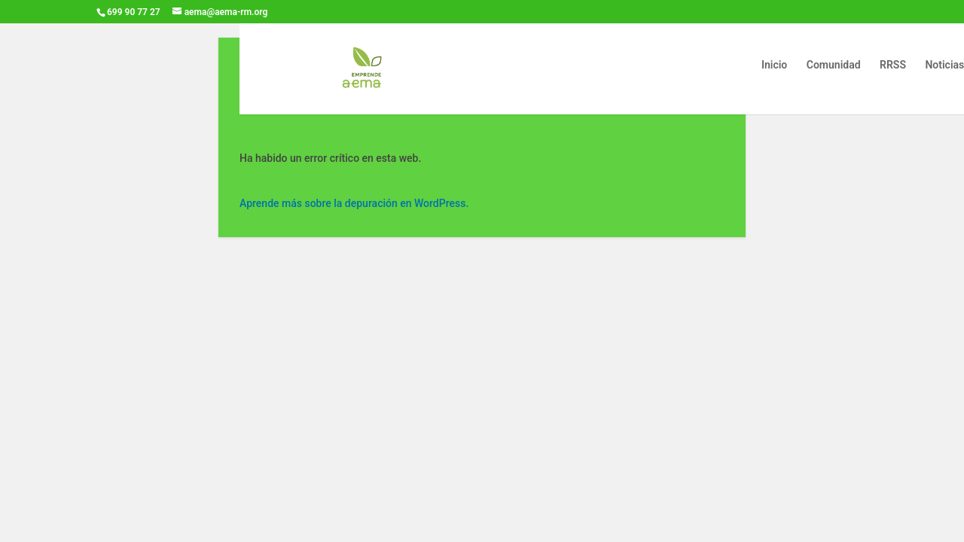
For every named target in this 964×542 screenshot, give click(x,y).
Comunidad (834, 65)
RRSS (893, 65)
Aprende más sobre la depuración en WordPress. (353, 203)
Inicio (774, 65)
